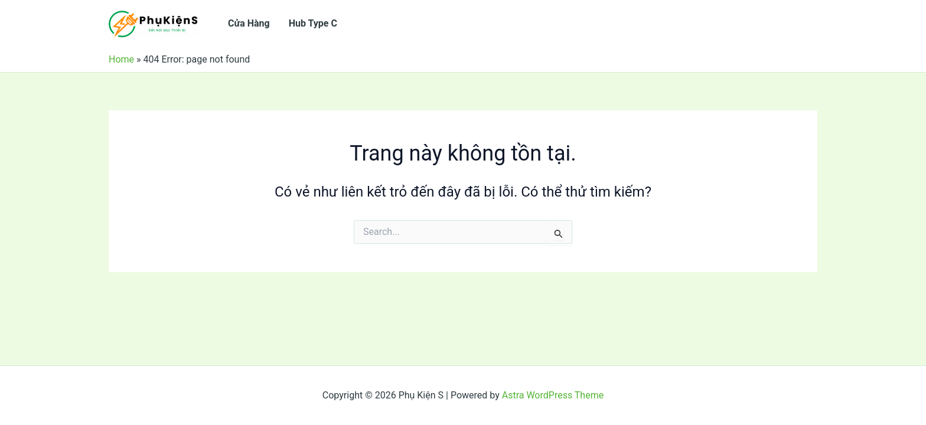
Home (121, 59)
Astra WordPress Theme (553, 395)
